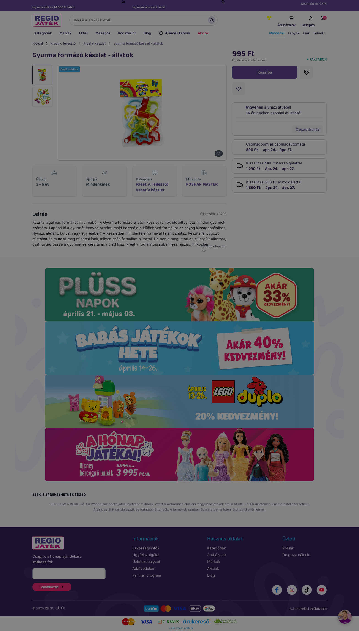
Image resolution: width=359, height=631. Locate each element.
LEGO (83, 33)
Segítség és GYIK (314, 3)
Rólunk (288, 548)
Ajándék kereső (174, 33)
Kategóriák (43, 33)
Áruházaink (286, 22)
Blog (147, 33)
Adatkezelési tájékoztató (308, 608)
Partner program (146, 575)
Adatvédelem (143, 568)
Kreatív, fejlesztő (63, 43)
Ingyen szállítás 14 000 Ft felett (53, 7)
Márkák (65, 33)
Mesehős (102, 33)
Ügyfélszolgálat (146, 554)
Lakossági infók (146, 548)
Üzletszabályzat (146, 561)
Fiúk (306, 33)
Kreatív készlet (94, 43)
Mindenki (276, 33)
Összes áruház (307, 129)
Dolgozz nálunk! (296, 554)
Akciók (203, 33)
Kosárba (265, 72)
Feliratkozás (52, 587)
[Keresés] (143, 20)
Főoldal (37, 43)
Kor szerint (127, 33)
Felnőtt (319, 33)
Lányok (293, 33)
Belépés (308, 22)
